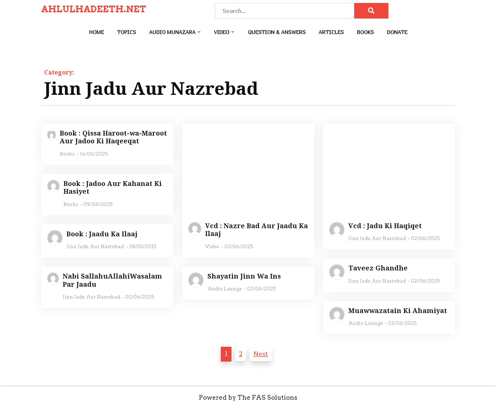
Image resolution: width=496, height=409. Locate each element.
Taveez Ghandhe (378, 268)
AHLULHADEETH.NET (93, 9)
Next (260, 354)
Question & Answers (277, 32)
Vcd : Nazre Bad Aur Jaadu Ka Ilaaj (256, 230)
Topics (126, 32)
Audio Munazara (172, 32)
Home (96, 32)
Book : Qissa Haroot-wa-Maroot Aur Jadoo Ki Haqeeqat (113, 137)
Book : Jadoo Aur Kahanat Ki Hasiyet (112, 188)
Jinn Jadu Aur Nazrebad (377, 238)
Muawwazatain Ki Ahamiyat (397, 311)
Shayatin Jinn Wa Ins (244, 276)
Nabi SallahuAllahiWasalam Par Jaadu (112, 280)
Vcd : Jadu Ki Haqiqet (385, 226)
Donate (397, 32)
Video (221, 32)
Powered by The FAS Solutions (248, 397)
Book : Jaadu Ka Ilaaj (101, 234)
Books (365, 32)
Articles (331, 32)
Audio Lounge (224, 289)
